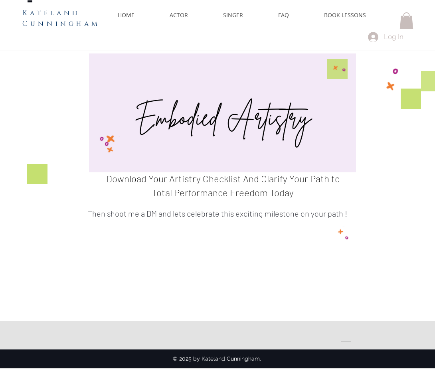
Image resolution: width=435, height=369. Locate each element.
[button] (406, 20)
